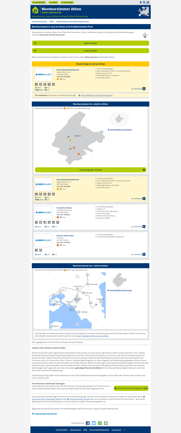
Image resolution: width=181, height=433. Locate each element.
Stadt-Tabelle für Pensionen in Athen (92, 336)
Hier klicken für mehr (96, 95)
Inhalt (53, 2)
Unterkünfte (38, 2)
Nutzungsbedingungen (99, 429)
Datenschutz (75, 429)
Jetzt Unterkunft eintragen (132, 388)
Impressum (116, 429)
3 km (62, 217)
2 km (62, 245)
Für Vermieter (62, 429)
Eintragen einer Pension (80, 399)
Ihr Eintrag (67, 2)
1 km (62, 79)
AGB (85, 429)
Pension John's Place (65, 235)
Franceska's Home (64, 208)
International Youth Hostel (68, 70)
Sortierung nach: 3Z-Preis (112, 170)
